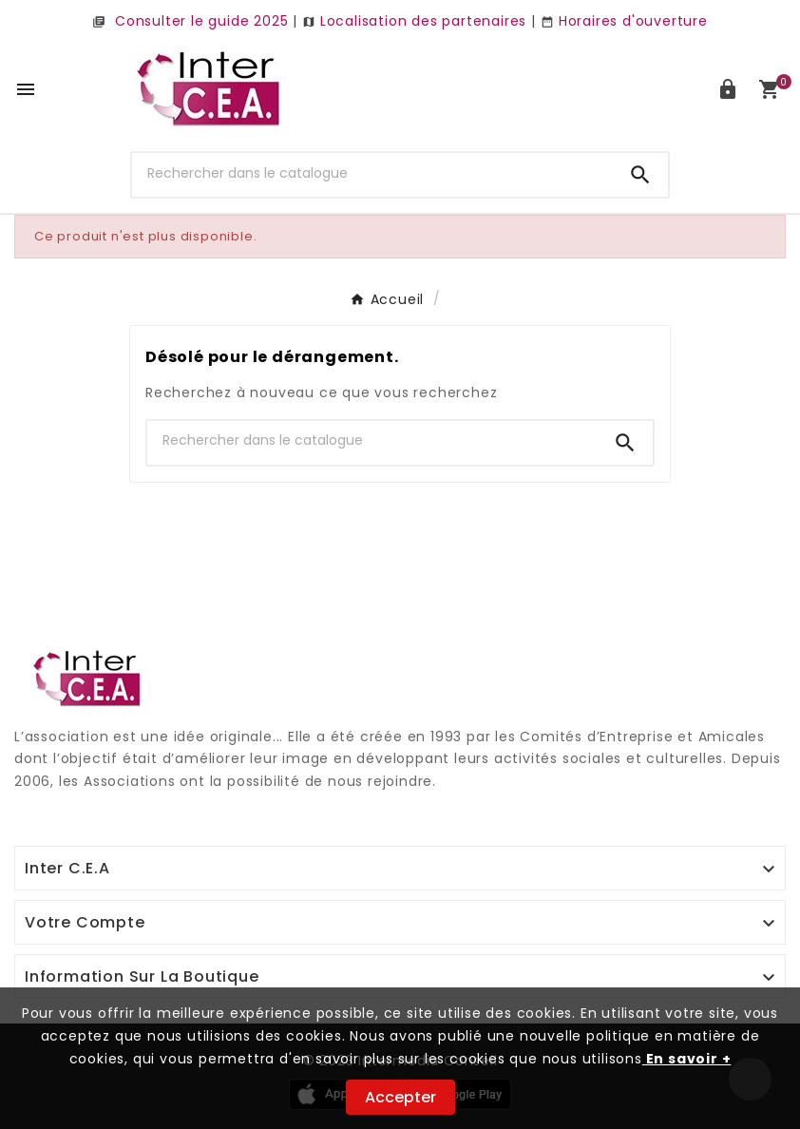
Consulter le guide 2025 (190, 20)
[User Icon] (727, 89)
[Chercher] (372, 173)
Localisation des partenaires (414, 20)
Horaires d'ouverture (624, 20)
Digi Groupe (57, 804)
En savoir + (687, 1058)
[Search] (640, 175)
